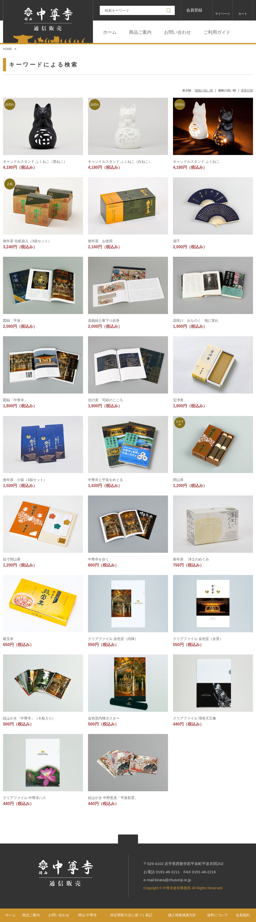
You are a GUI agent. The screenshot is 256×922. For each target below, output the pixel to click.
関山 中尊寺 (87, 915)
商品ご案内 (140, 32)
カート (242, 14)
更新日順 (247, 90)
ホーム (109, 32)
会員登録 (194, 10)
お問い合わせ (177, 32)
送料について (217, 915)
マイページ (222, 14)
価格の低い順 (204, 90)
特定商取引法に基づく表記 (131, 915)
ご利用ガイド (217, 32)
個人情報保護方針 (182, 915)
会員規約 (243, 915)
